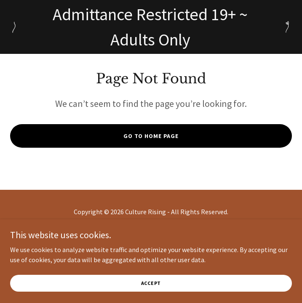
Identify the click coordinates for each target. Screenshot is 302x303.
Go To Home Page (151, 136)
